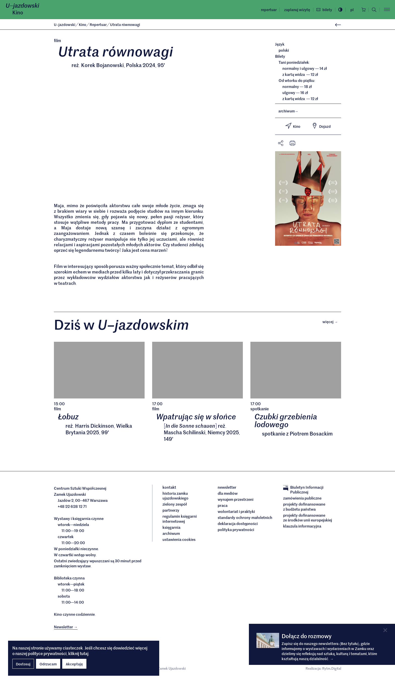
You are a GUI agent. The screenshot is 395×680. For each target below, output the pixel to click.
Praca (222, 506)
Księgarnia (171, 528)
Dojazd (321, 126)
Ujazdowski (64, 24)
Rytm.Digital (331, 669)
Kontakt (169, 488)
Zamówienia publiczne (302, 499)
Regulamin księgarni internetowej (179, 520)
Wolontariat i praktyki (236, 512)
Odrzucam (48, 663)
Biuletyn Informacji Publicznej (303, 491)
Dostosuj (23, 663)
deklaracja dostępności (238, 524)
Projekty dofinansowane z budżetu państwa (304, 508)
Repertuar (267, 9)
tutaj (84, 653)
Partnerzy (170, 511)
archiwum (288, 110)
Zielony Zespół (174, 505)
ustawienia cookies (178, 540)
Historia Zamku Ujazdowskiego (175, 497)
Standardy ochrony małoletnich (245, 518)
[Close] (385, 630)
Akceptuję (74, 663)
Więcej (331, 322)
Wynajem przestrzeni (235, 500)
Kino (17, 12)
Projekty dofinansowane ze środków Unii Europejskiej (307, 518)
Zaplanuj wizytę (296, 9)
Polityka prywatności (236, 530)
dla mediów (228, 494)
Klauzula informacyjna (302, 527)
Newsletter (227, 488)
